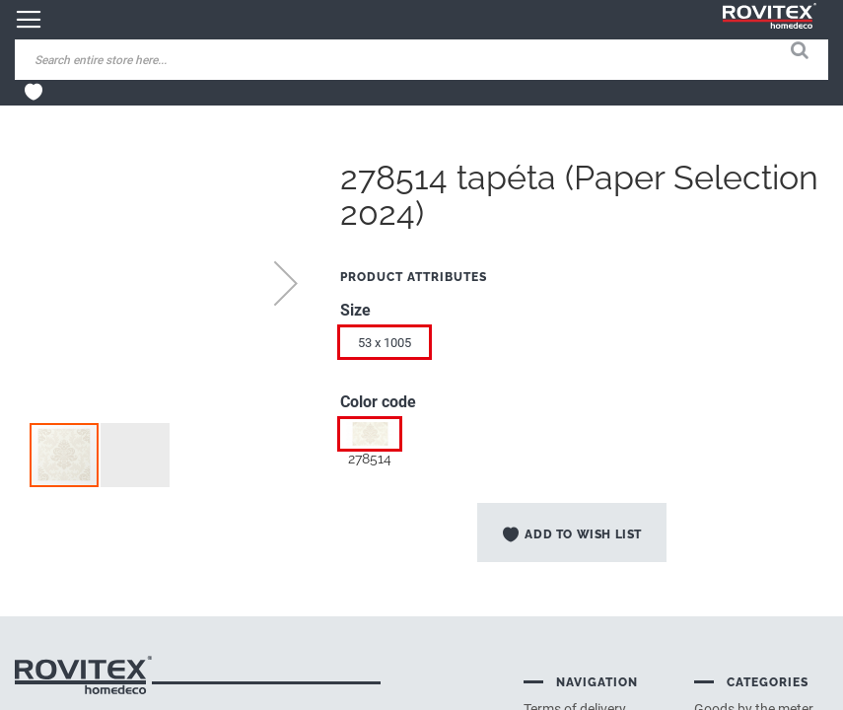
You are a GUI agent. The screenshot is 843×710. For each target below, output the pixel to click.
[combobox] (168, 59)
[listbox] (584, 347)
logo (83, 675)
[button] (285, 283)
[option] (369, 434)
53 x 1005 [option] (384, 342)
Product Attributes (413, 277)
